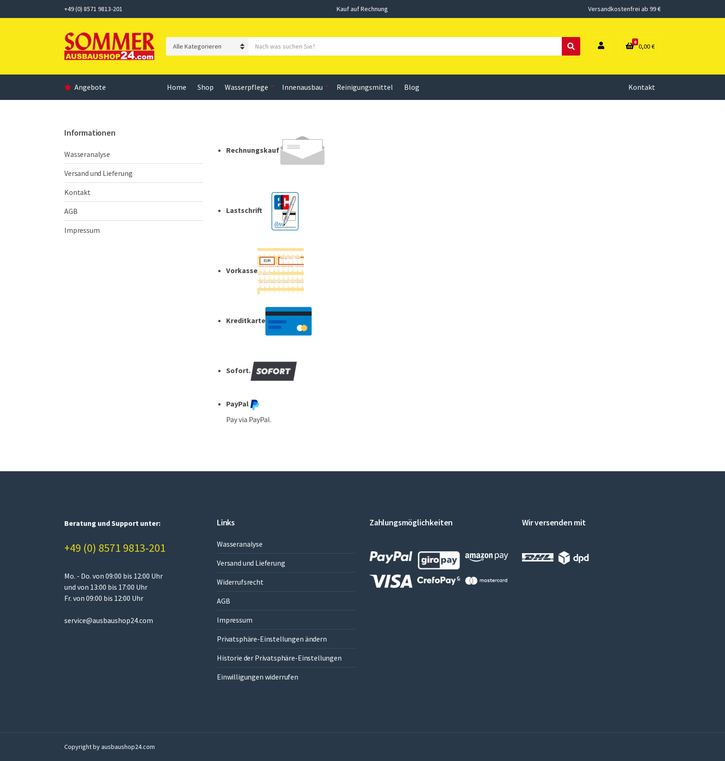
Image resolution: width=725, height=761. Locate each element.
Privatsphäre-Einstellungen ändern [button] (272, 638)
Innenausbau (302, 87)
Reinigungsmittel (365, 87)
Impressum (82, 230)
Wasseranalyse (87, 154)
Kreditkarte (269, 321)
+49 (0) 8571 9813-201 (115, 548)
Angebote (90, 87)
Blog (411, 87)
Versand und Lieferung (98, 173)
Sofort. (261, 371)
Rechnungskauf (276, 151)
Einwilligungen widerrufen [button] (257, 676)
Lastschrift (267, 211)
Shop (205, 87)
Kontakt (641, 87)
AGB (71, 211)
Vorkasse (265, 271)
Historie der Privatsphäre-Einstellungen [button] (279, 657)
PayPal (243, 404)
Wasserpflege (246, 87)
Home (176, 87)
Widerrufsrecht (240, 581)
